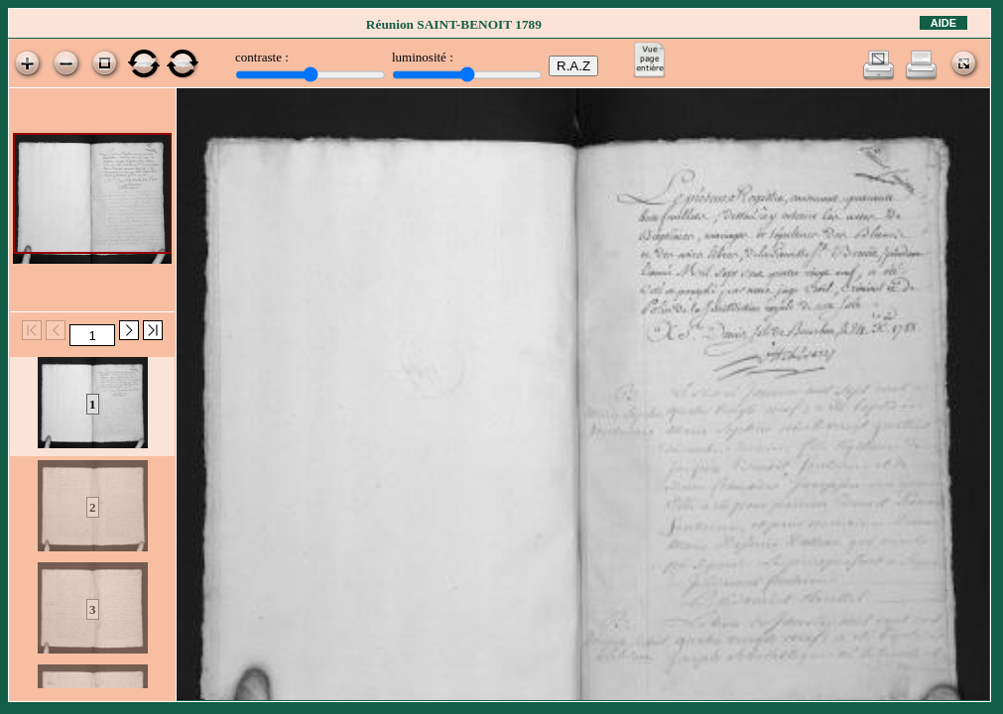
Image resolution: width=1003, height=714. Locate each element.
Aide (943, 23)
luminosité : (422, 57)
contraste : (262, 57)
